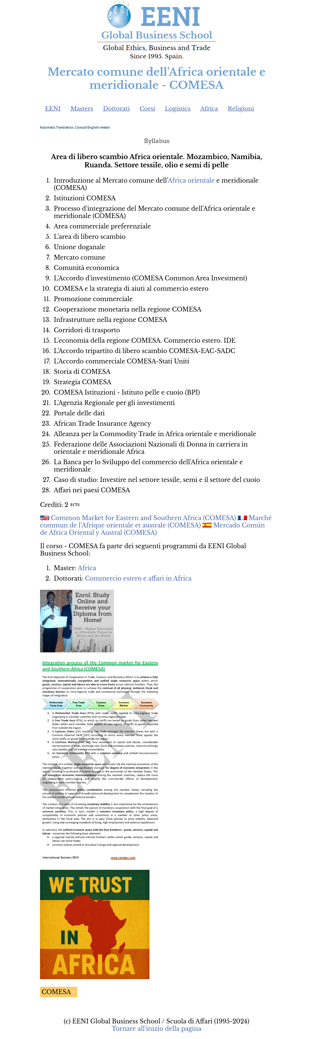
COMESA (56, 992)
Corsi (147, 108)
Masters (82, 108)
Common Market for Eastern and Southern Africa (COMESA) (143, 518)
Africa (209, 108)
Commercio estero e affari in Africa (138, 578)
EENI (53, 108)
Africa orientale (191, 180)
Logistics (178, 108)
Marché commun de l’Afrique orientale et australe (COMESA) (156, 521)
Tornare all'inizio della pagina (156, 1028)
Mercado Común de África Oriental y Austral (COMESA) (152, 529)
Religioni (241, 108)
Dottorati (116, 108)
